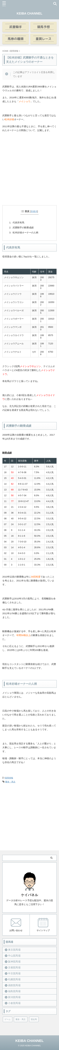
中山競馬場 (14, 955)
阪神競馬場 (14, 961)
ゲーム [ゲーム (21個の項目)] (8, 1019)
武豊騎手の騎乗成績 (23, 227)
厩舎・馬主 (10, 782)
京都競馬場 (14, 967)
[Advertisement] (29, 173)
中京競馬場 (14, 973)
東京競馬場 (14, 949)
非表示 (34, 211)
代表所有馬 (18, 222)
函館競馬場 (14, 985)
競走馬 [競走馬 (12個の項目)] (34, 1019)
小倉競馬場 (14, 1003)
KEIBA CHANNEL (29, 13)
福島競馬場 (14, 991)
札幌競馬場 (14, 979)
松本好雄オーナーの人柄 (25, 232)
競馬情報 (9, 778)
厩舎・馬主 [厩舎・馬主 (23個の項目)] (21, 1019)
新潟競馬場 (14, 997)
